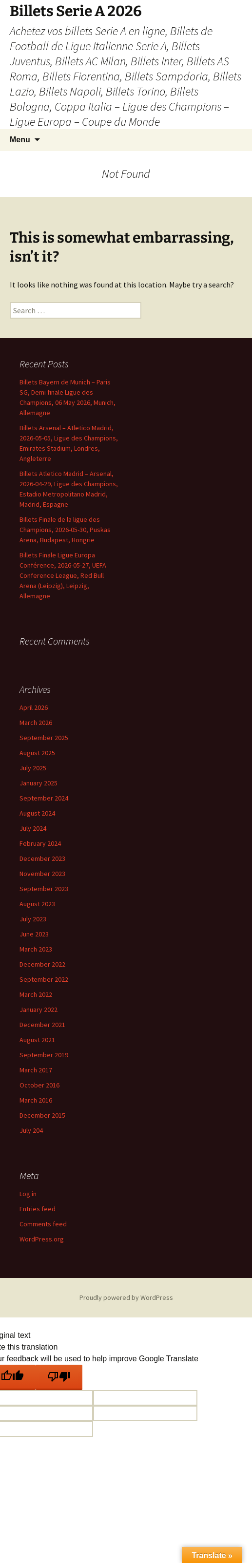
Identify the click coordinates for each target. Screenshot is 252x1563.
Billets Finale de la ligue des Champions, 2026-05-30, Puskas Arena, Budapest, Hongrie (65, 529)
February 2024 (40, 843)
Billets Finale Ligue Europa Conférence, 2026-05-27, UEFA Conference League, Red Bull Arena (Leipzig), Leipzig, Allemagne (62, 575)
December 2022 (42, 964)
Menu (20, 139)
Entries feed (37, 1208)
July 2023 (32, 919)
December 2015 (42, 1115)
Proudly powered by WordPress (126, 1297)
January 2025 (38, 783)
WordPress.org (41, 1239)
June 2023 (34, 934)
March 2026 (35, 722)
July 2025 (32, 767)
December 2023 (42, 858)
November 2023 (42, 873)
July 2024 (32, 828)
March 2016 (35, 1100)
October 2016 (39, 1085)
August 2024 (37, 813)
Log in (28, 1193)
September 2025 (43, 737)
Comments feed (43, 1224)
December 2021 (42, 1024)
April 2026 (33, 707)
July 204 (31, 1130)
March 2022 (35, 994)
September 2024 (43, 798)
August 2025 (37, 752)
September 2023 (43, 888)
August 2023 (37, 903)
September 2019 (43, 1054)
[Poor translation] (59, 1377)
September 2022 (43, 979)
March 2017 (35, 1070)
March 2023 (35, 949)
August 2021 (37, 1039)
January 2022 (38, 1009)
